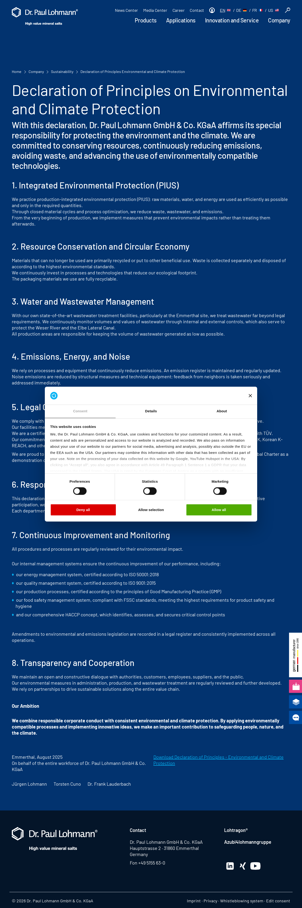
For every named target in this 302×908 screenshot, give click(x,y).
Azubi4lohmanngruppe (247, 842)
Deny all (83, 510)
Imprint (194, 900)
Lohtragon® (236, 830)
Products (145, 20)
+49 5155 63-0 (151, 862)
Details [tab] (151, 411)
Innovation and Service (232, 20)
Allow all (219, 510)
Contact (197, 10)
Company (279, 20)
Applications (181, 20)
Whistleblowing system (241, 900)
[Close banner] (250, 395)
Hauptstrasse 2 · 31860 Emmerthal (164, 848)
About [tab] (222, 411)
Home (16, 71)
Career (178, 10)
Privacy (210, 900)
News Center (126, 10)
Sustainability (62, 71)
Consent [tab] (80, 411)
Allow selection (151, 510)
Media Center (155, 10)
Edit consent (278, 900)
